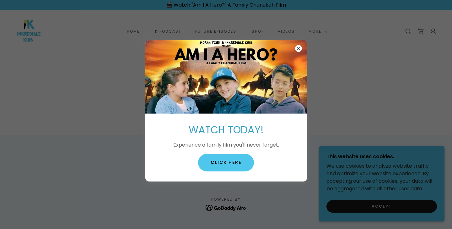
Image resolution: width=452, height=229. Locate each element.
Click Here (226, 162)
